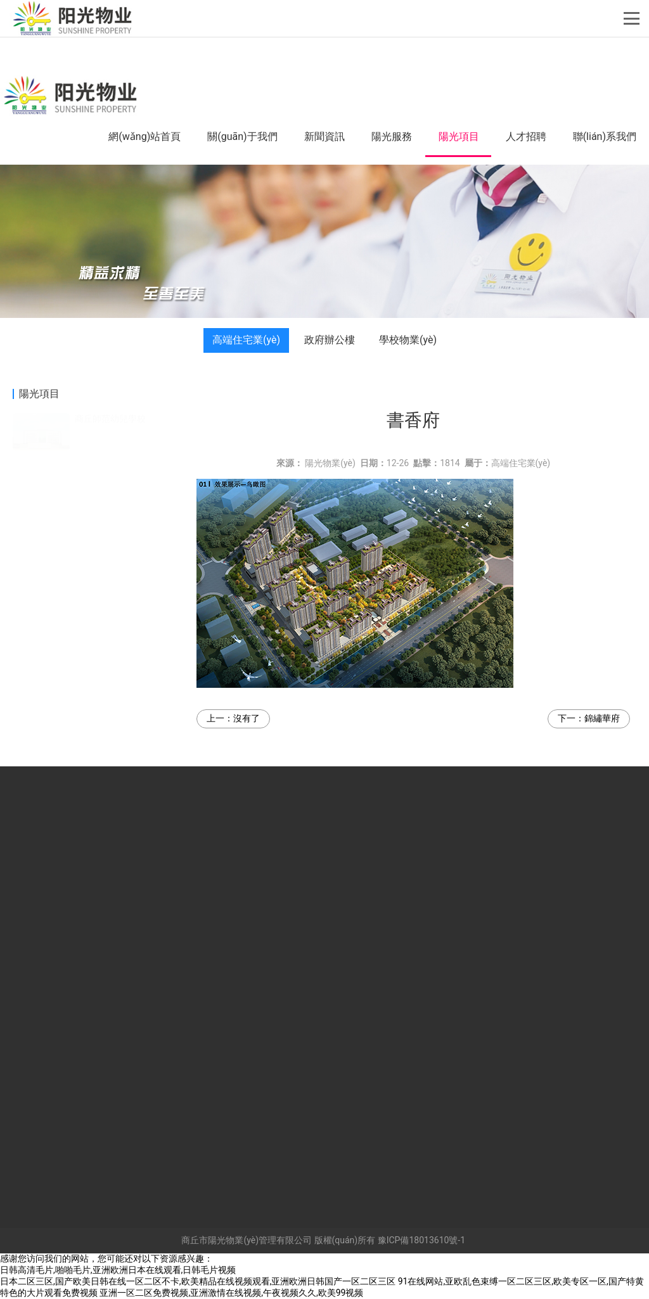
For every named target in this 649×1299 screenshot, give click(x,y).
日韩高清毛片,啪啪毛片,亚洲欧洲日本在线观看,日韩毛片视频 (118, 1270)
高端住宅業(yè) (246, 340)
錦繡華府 (602, 718)
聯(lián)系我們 (604, 136)
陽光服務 (391, 136)
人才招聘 (526, 136)
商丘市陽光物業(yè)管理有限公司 (246, 1240)
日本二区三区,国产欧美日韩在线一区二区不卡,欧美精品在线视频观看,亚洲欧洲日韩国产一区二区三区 (197, 1281)
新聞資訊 (324, 136)
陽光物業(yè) (330, 463)
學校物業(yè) (408, 340)
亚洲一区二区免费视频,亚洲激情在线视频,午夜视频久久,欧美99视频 (231, 1293)
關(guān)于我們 (242, 136)
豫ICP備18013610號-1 (421, 1240)
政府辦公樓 (329, 340)
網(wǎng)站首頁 (144, 136)
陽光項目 (459, 136)
